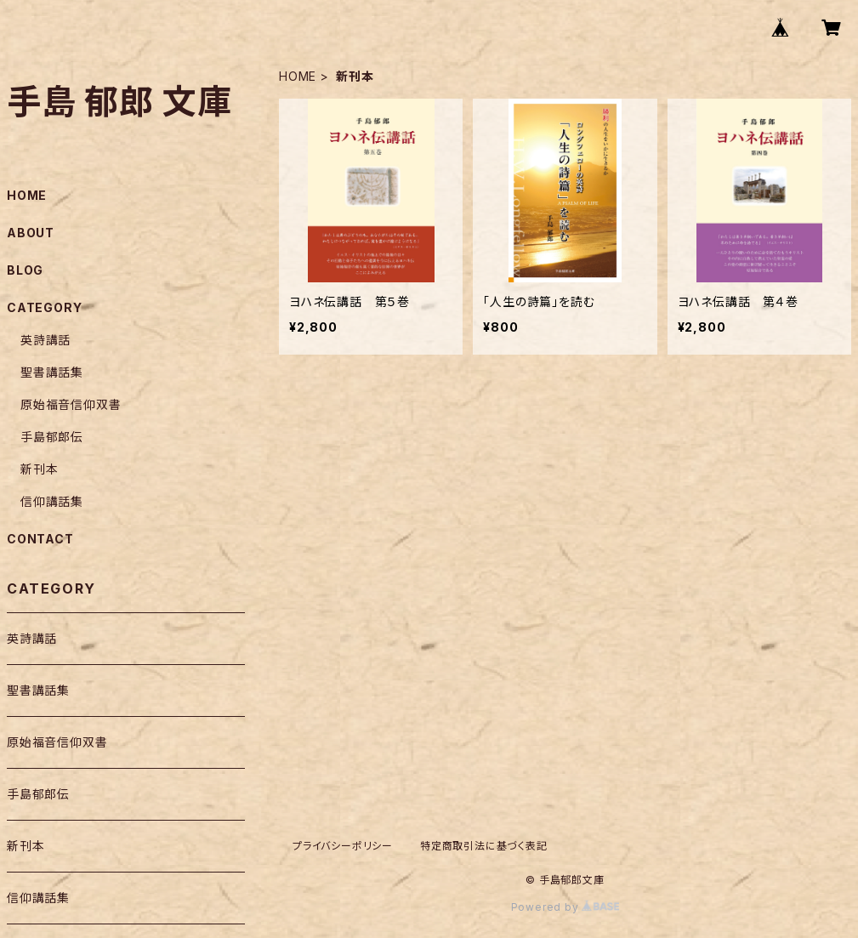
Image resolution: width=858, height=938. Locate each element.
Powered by (565, 907)
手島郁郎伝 (51, 436)
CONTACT (40, 539)
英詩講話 (45, 340)
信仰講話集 (51, 501)
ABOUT (30, 232)
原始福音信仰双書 (70, 404)
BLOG (25, 270)
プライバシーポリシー (343, 845)
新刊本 (39, 469)
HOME (297, 76)
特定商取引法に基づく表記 (484, 845)
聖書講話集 (51, 372)
